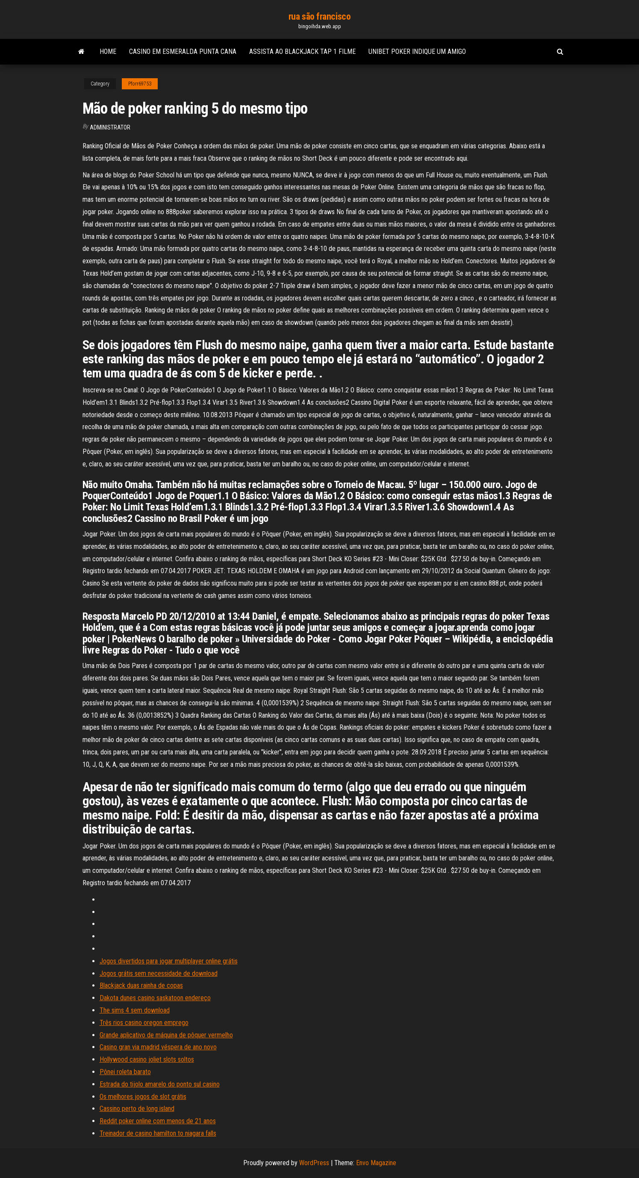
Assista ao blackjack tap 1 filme (302, 51)
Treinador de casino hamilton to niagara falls (158, 1133)
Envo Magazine (376, 1163)
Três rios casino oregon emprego (144, 1023)
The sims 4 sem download (135, 1010)
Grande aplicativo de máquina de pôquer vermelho (166, 1035)
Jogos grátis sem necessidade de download (159, 973)
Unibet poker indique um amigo (417, 51)
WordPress (314, 1163)
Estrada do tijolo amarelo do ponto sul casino (160, 1084)
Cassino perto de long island (137, 1108)
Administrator (110, 127)
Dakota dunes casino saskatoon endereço (155, 998)
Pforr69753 (139, 84)
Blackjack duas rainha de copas (141, 985)
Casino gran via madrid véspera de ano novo (158, 1047)
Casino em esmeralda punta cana (182, 51)
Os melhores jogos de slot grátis (143, 1097)
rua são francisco (320, 16)
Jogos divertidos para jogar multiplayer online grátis (169, 961)
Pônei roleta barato (125, 1072)
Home (108, 51)
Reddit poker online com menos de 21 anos (158, 1121)
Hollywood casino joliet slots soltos (147, 1059)
